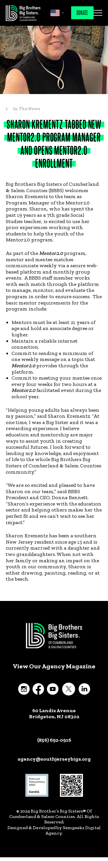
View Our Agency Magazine (54, 666)
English (55, 12)
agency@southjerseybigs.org (54, 759)
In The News (26, 108)
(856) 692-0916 (54, 740)
